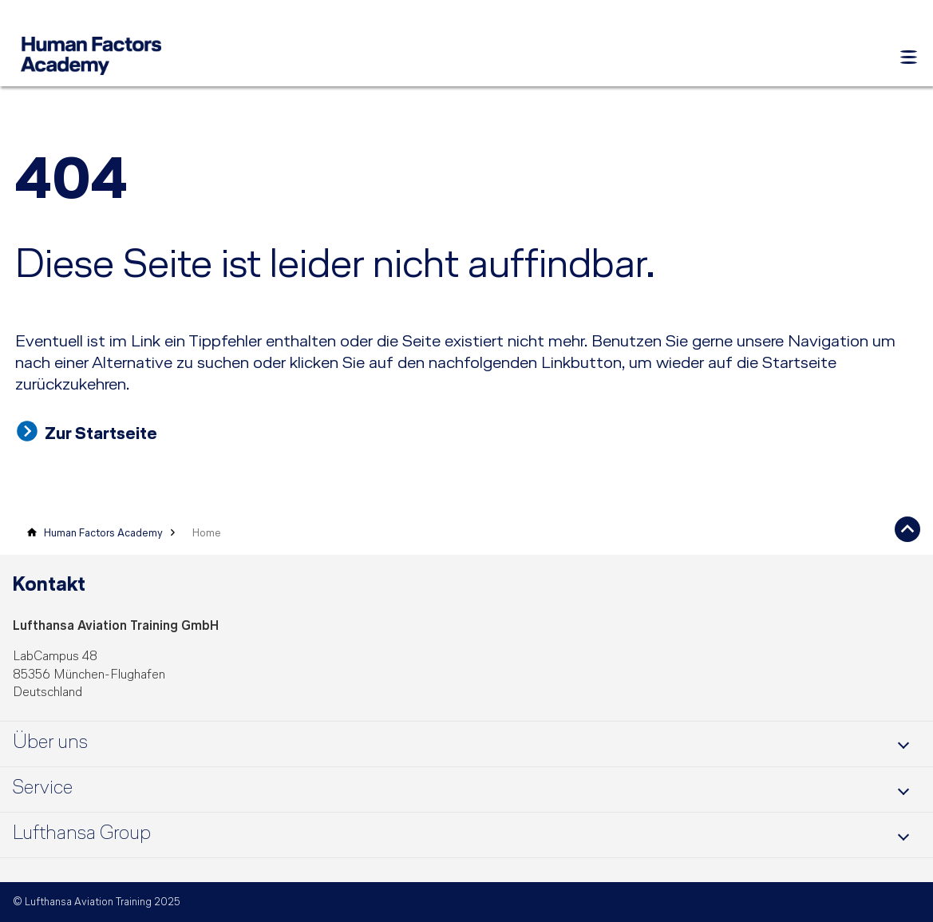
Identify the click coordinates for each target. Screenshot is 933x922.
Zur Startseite (101, 434)
